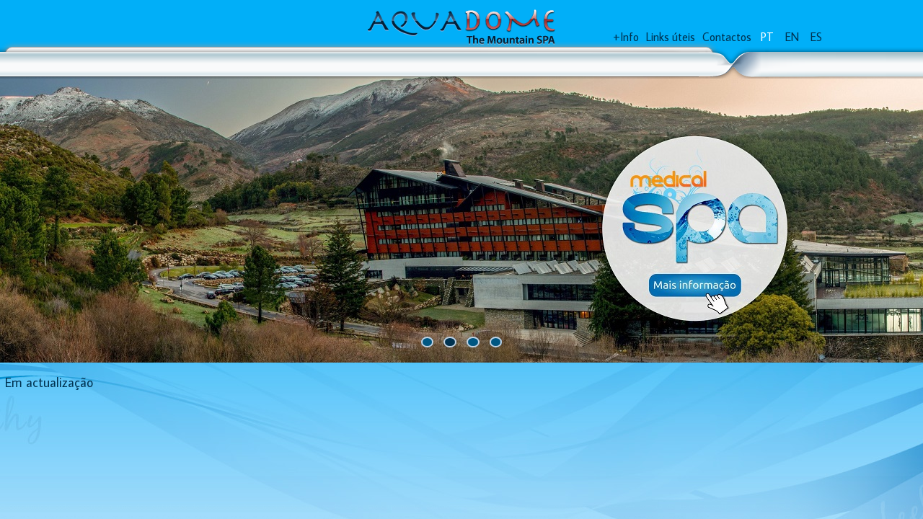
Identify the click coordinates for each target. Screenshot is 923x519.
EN (792, 38)
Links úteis (670, 38)
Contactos (726, 38)
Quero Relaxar (166, 65)
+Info (626, 38)
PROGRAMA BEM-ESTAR (545, 65)
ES (816, 38)
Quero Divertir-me (285, 65)
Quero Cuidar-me (411, 65)
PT (767, 38)
